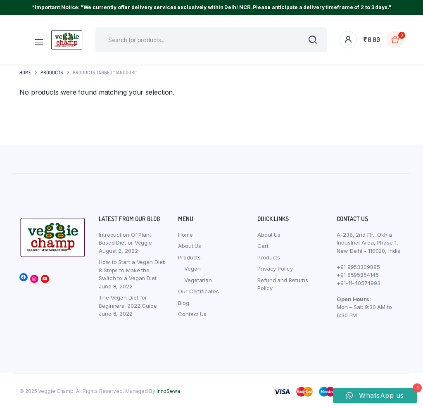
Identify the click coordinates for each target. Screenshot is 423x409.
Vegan (192, 268)
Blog (183, 303)
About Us (189, 246)
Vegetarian (198, 280)
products (51, 72)
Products (189, 257)
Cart (263, 246)
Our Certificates (198, 291)
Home (25, 72)
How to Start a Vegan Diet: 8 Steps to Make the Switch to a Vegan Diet (132, 270)
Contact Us (192, 314)
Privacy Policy (275, 268)
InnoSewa (168, 391)
